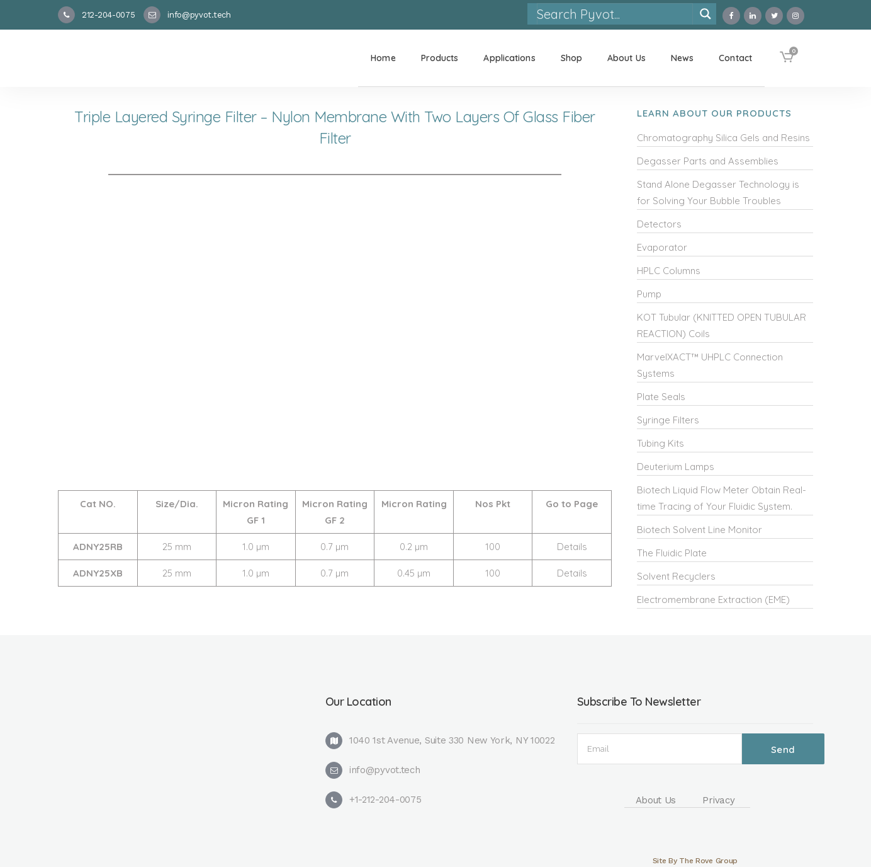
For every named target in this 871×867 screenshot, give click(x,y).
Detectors (659, 224)
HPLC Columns (668, 271)
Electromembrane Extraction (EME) (713, 600)
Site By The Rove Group (695, 860)
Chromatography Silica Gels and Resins (723, 138)
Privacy (718, 800)
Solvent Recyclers (676, 576)
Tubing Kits (660, 443)
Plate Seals (661, 397)
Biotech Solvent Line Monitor (699, 530)
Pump (649, 294)
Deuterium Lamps (675, 467)
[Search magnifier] (705, 14)
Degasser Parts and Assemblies (707, 161)
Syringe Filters (668, 420)
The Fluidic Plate (672, 553)
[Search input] (614, 14)
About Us (656, 800)
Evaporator (662, 247)
